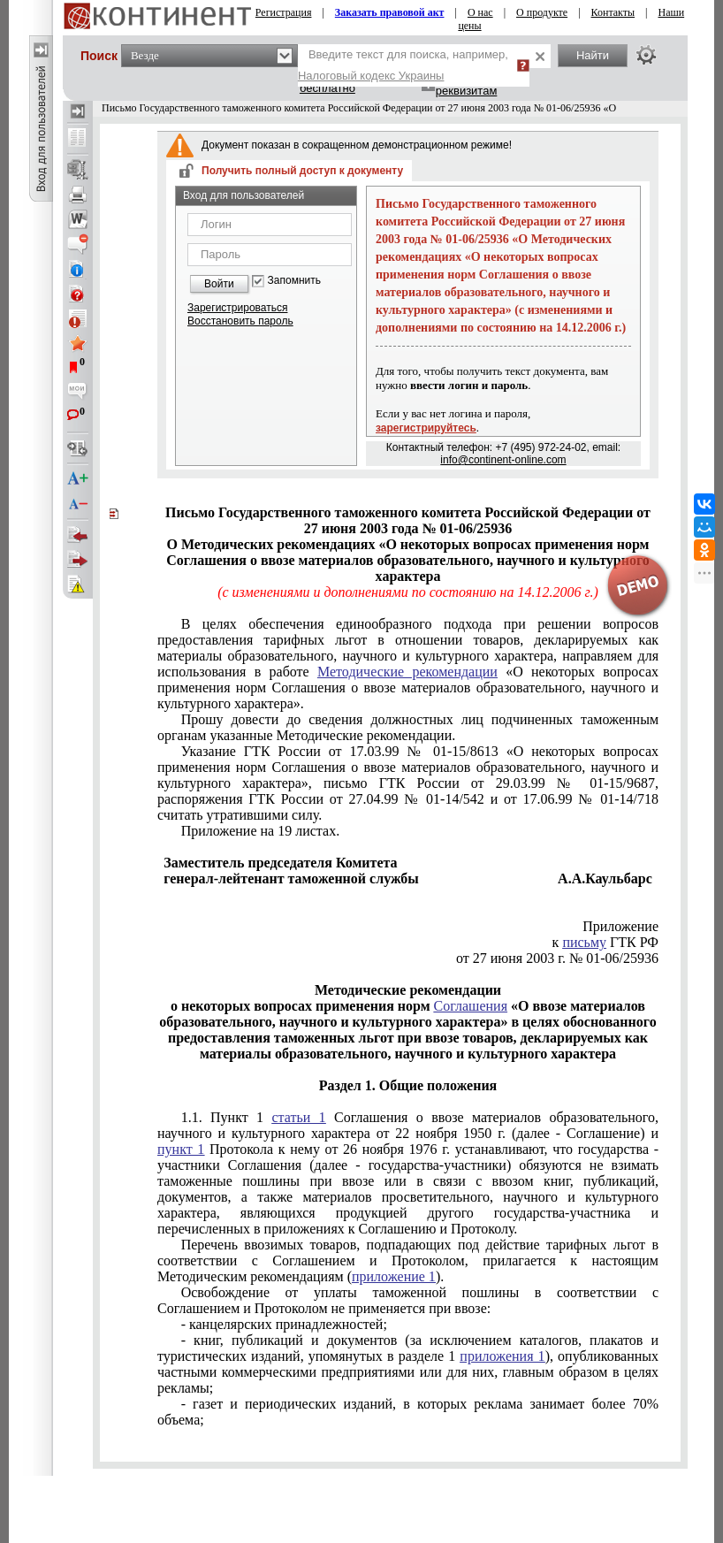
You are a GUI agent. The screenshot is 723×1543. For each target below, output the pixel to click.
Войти (219, 284)
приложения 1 (502, 1355)
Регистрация (283, 12)
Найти (592, 55)
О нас (480, 12)
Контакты (613, 12)
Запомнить (294, 280)
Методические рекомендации (407, 671)
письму (584, 942)
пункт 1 (180, 1149)
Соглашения (470, 1005)
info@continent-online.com (503, 460)
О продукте (541, 12)
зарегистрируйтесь (426, 428)
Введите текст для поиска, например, (403, 65)
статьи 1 (298, 1117)
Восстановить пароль (240, 321)
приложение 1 (394, 1276)
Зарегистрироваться (237, 308)
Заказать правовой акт (390, 12)
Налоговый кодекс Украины (371, 75)
